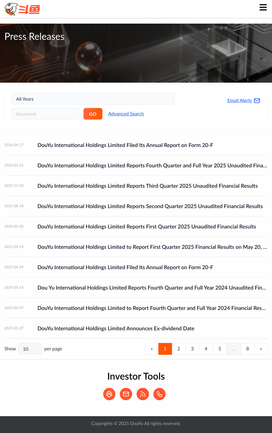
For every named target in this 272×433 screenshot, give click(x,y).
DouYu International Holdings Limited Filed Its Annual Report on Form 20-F (125, 145)
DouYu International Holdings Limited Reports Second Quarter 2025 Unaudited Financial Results (150, 206)
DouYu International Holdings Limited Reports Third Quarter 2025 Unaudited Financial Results (147, 185)
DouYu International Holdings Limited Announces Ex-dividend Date (115, 328)
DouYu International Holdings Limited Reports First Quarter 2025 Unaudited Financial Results (146, 226)
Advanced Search (126, 114)
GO (93, 114)
